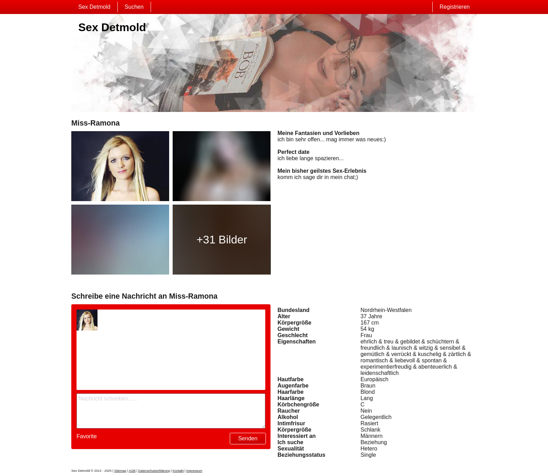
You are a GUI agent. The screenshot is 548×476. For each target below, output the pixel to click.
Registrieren (455, 7)
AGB (132, 471)
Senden (247, 438)
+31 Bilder (221, 239)
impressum (194, 471)
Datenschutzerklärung (154, 471)
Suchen (134, 7)
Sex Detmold (94, 7)
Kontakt (178, 471)
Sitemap (120, 471)
